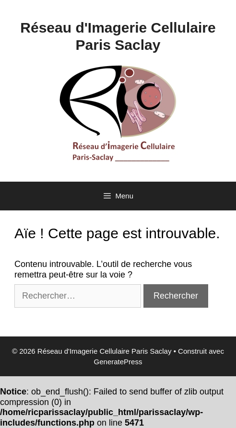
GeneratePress (118, 362)
